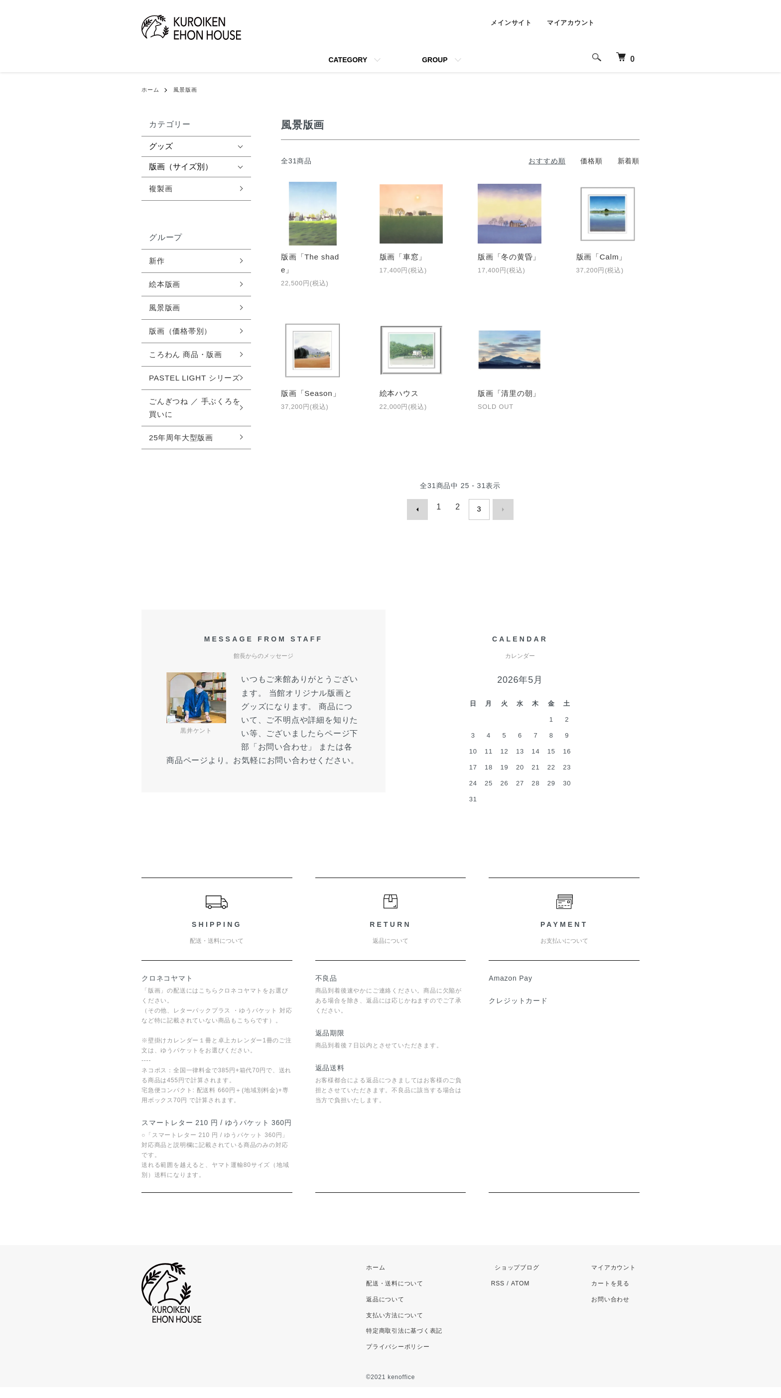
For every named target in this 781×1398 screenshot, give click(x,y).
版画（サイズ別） (181, 166)
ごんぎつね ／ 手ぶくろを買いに (193, 426)
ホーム (150, 89)
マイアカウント (569, 23)
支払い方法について (402, 1325)
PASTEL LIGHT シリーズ (193, 388)
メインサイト (506, 23)
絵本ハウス (400, 395)
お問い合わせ (612, 1309)
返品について (391, 1309)
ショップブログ (523, 1278)
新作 (157, 261)
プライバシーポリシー (405, 1357)
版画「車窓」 (405, 257)
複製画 (161, 189)
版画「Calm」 (603, 257)
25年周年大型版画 (183, 457)
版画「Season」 (312, 395)
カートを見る (612, 1294)
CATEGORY (347, 60)
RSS (506, 1294)
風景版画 (188, 89)
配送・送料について (402, 1294)
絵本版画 (165, 286)
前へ (422, 522)
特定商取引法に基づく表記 (412, 1341)
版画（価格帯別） (182, 334)
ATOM (528, 1294)
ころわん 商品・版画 (188, 358)
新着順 (629, 161)
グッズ (161, 146)
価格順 (591, 161)
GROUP (434, 60)
